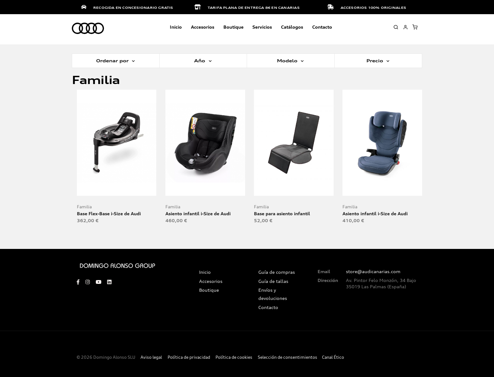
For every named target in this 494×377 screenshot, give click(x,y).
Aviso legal (151, 357)
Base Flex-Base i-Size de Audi (109, 213)
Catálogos (292, 27)
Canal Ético (333, 357)
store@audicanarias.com (373, 271)
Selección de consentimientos (287, 357)
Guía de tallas (273, 281)
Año (200, 60)
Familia (84, 207)
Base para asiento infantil (282, 213)
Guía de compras (276, 272)
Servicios (262, 27)
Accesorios (210, 281)
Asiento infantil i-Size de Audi (198, 213)
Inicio (176, 27)
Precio (375, 60)
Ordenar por (113, 60)
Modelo (288, 60)
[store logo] (88, 29)
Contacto (322, 27)
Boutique (233, 27)
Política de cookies (233, 357)
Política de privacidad (189, 357)
